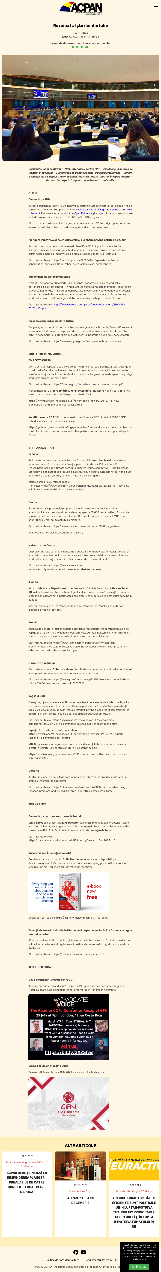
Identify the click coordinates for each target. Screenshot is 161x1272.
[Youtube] (83, 1253)
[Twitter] (82, 46)
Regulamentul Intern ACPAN (101, 1260)
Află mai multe (139, 1259)
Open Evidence (83, 213)
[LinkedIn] (77, 46)
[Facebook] (73, 46)
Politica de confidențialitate (62, 1260)
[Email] (86, 46)
